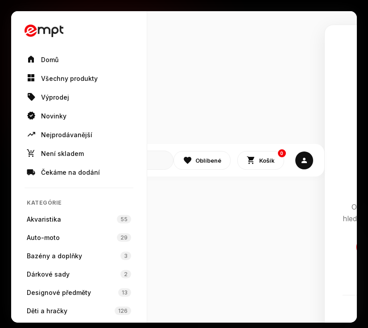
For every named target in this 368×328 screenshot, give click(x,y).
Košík (265, 158)
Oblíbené (202, 160)
